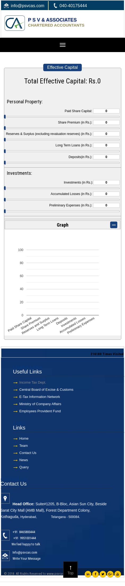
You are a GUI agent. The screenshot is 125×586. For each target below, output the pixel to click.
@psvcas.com (31, 5)
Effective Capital (62, 67)
